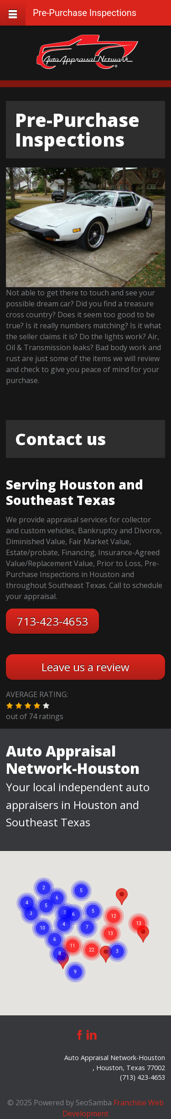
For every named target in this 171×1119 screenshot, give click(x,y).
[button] (9, 705)
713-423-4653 (52, 621)
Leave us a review (85, 666)
